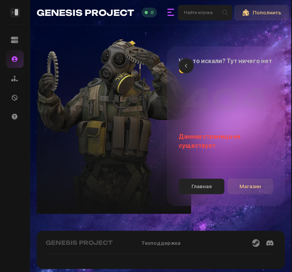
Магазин (250, 186)
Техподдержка (161, 243)
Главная (202, 186)
